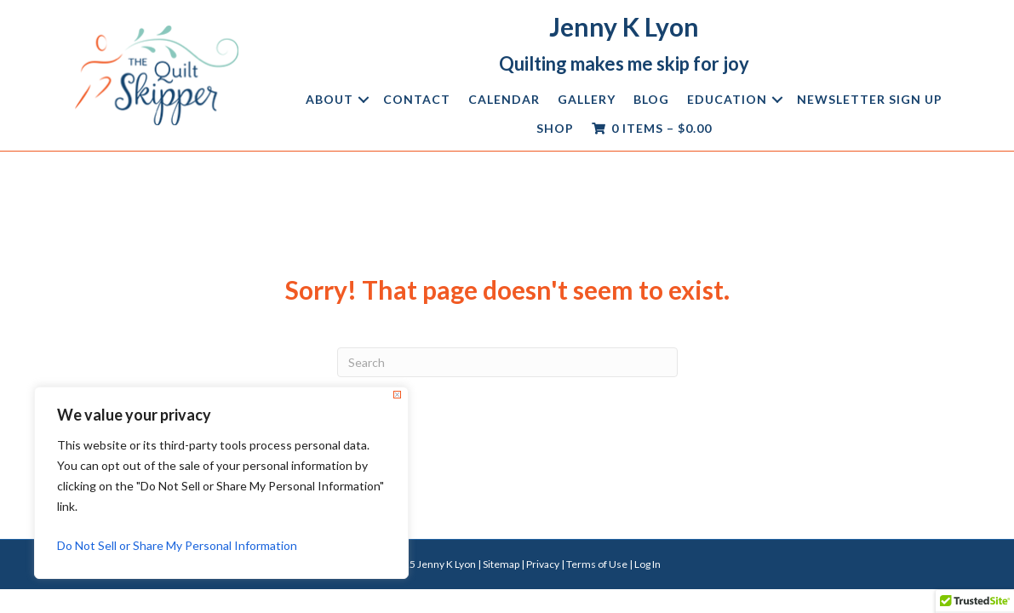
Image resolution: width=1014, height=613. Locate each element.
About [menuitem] (329, 99)
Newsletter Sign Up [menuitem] (869, 99)
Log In (647, 564)
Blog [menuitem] (651, 99)
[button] (363, 99)
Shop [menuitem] (555, 128)
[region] (221, 483)
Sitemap (501, 564)
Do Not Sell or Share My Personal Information (177, 545)
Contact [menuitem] (416, 99)
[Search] (507, 362)
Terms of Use (596, 564)
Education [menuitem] (727, 99)
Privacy (542, 564)
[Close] (397, 394)
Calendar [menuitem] (504, 99)
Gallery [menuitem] (587, 99)
